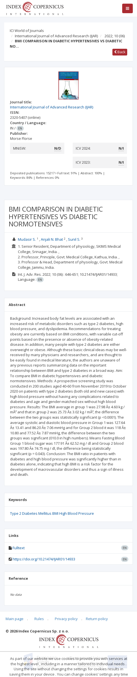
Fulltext (19, 547)
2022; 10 (115, 35)
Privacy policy (66, 618)
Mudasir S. (27, 239)
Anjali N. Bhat (52, 239)
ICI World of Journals (27, 30)
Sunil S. (74, 239)
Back (120, 51)
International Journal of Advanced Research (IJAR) (56, 35)
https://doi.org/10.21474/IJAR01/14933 (44, 559)
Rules (39, 618)
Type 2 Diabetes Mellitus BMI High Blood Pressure (52, 513)
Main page (14, 618)
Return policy (97, 618)
